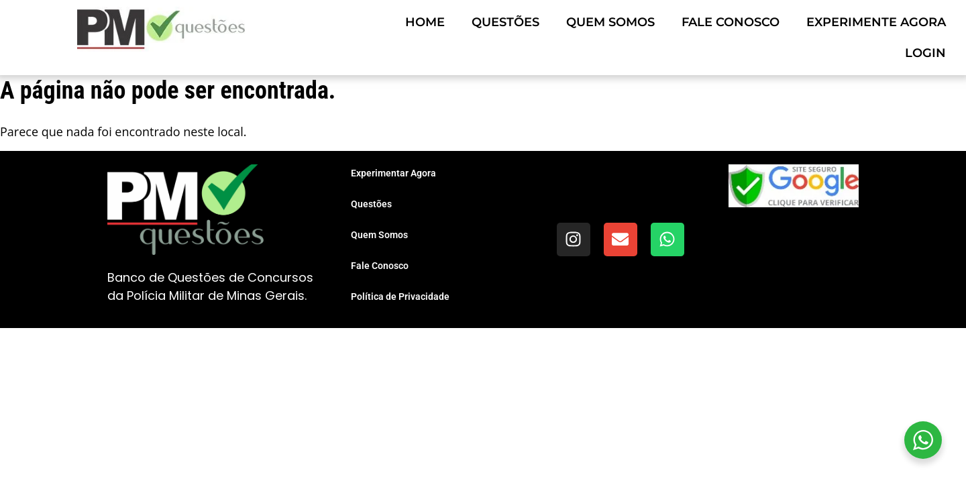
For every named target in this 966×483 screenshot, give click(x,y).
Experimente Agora (876, 22)
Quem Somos (610, 22)
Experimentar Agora (393, 173)
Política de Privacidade (400, 296)
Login (925, 53)
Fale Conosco (731, 22)
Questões (505, 22)
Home (425, 22)
